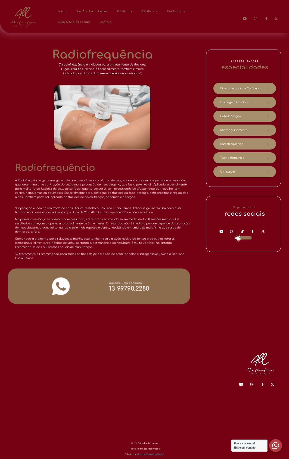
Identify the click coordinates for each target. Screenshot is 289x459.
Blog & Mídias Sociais (74, 22)
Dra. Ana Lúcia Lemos (92, 11)
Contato (106, 22)
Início (62, 11)
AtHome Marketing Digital (150, 454)
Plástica (125, 11)
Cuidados (176, 11)
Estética (150, 11)
